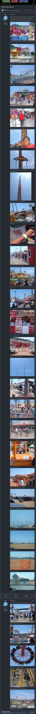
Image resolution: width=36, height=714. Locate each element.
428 (5, 22)
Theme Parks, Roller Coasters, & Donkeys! (15, 10)
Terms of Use (3, 712)
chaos (6, 9)
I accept (31, 712)
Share (26, 10)
